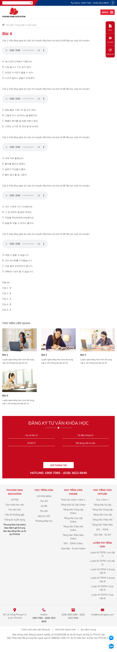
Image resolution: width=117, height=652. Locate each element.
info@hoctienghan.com (102, 614)
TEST (110, 27)
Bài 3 (83, 354)
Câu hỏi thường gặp (14, 514)
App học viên (44, 516)
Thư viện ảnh (14, 509)
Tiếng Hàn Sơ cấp (102, 504)
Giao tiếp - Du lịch (102, 534)
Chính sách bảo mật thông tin (35, 629)
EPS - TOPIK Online (73, 543)
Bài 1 (5, 354)
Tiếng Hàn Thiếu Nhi (102, 519)
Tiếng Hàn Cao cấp (102, 514)
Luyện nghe (31, 25)
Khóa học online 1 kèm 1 (73, 499)
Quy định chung (88, 629)
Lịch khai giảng (44, 496)
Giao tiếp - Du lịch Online (73, 548)
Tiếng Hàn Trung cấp (102, 509)
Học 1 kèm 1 (102, 499)
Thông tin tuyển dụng (14, 519)
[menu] (107, 12)
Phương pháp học (43, 521)
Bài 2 (44, 354)
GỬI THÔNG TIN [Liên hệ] (58, 465)
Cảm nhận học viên (14, 504)
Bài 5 (5, 395)
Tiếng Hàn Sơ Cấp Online (73, 504)
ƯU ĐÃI (110, 39)
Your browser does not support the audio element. (25, 50)
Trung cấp (19, 25)
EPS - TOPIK (102, 529)
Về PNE (14, 499)
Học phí (44, 501)
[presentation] (58, 455)
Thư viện (9, 25)
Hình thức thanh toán (65, 629)
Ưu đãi (44, 506)
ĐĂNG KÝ (110, 52)
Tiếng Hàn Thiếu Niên (102, 524)
